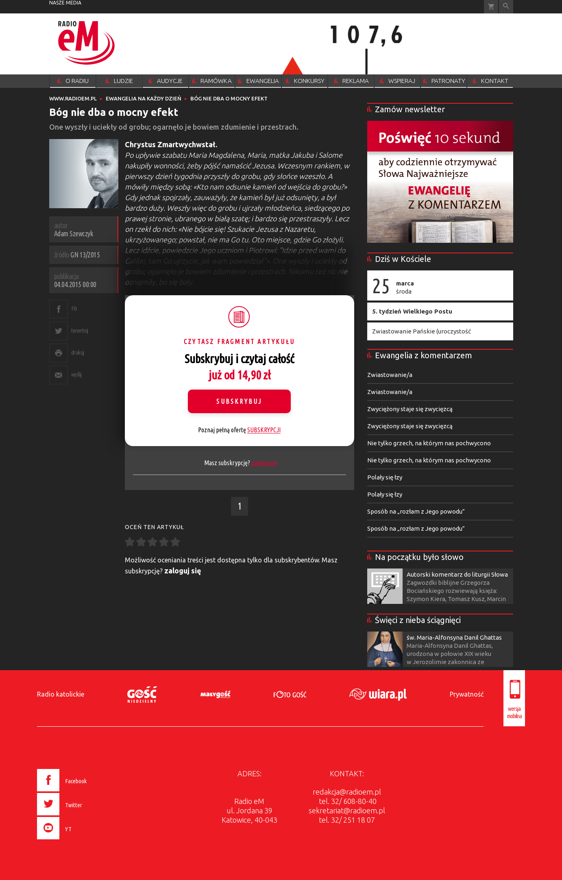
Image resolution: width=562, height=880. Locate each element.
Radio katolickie (60, 694)
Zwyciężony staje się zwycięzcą (410, 408)
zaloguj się (264, 462)
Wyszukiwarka (506, 6)
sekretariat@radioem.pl (347, 810)
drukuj (77, 352)
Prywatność (467, 694)
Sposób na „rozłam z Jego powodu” (416, 511)
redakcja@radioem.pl (347, 792)
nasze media (65, 2)
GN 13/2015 (85, 254)
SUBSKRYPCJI (264, 429)
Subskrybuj (239, 401)
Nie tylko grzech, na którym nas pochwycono (429, 443)
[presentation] (79, 840)
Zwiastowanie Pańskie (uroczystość (421, 331)
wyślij (76, 374)
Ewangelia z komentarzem (423, 355)
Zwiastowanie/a (389, 374)
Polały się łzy (384, 477)
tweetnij (79, 330)
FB (74, 308)
